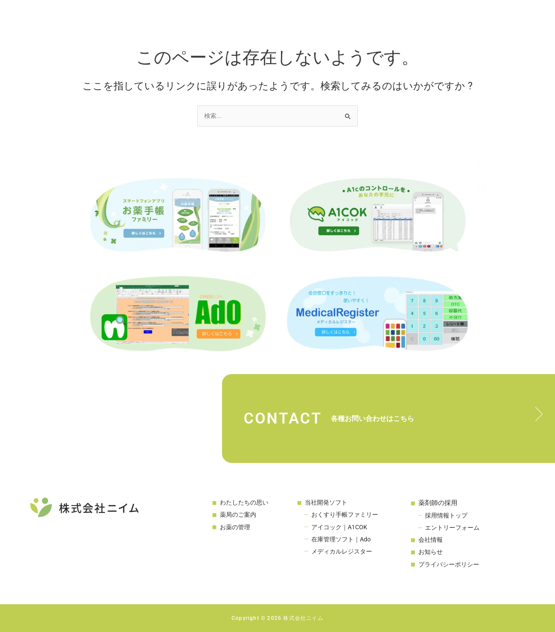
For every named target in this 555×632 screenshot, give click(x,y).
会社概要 (450, 17)
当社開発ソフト (341, 17)
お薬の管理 (289, 17)
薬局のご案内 (240, 17)
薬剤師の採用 (401, 17)
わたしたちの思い (181, 17)
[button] (401, 16)
